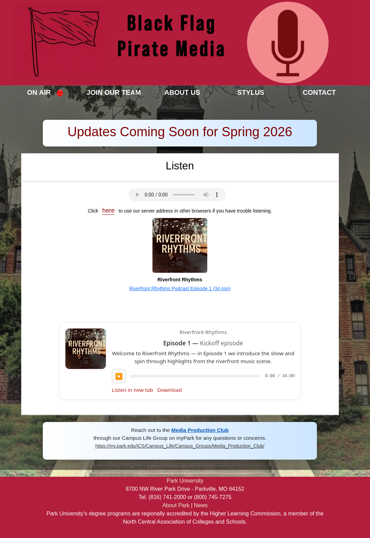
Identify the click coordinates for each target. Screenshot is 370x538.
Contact (319, 92)
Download (169, 389)
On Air (45, 93)
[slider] (195, 376)
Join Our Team (114, 92)
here (108, 210)
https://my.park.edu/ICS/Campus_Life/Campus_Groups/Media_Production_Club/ (179, 446)
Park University (185, 481)
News (201, 505)
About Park (175, 505)
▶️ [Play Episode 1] (119, 376)
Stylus (250, 92)
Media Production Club (200, 430)
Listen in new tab (132, 389)
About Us (182, 92)
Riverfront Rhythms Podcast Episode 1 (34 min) (180, 288)
